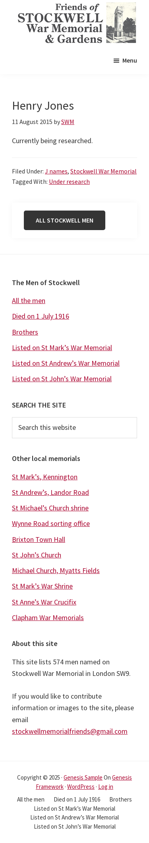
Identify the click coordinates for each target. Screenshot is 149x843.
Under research (69, 181)
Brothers (25, 332)
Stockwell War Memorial (103, 171)
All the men (28, 300)
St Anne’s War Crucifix (44, 602)
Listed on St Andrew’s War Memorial (66, 363)
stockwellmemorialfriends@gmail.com (70, 731)
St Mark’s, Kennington (44, 476)
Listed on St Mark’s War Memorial (62, 347)
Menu (129, 60)
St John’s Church (36, 554)
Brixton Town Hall (38, 539)
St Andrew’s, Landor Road (50, 492)
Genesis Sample (83, 777)
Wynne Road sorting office (51, 523)
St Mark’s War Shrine (42, 586)
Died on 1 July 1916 (40, 316)
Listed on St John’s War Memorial (62, 378)
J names (56, 171)
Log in (105, 786)
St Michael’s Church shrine (50, 507)
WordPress (81, 786)
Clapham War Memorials (48, 617)
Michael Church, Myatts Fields (56, 570)
